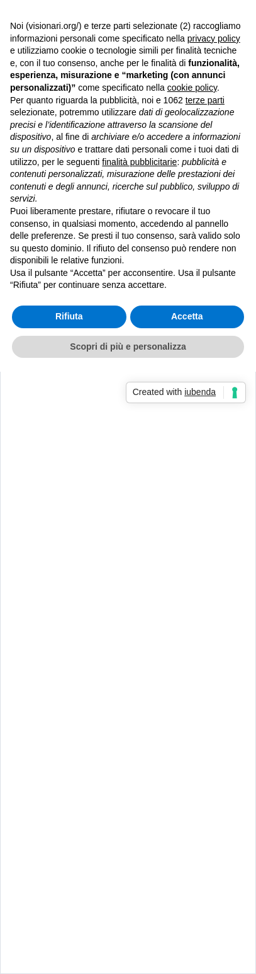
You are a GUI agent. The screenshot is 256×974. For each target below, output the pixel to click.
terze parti (205, 100)
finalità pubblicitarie (139, 162)
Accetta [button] (187, 316)
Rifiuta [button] (69, 316)
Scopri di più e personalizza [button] (128, 346)
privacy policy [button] (213, 38)
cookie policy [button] (192, 88)
